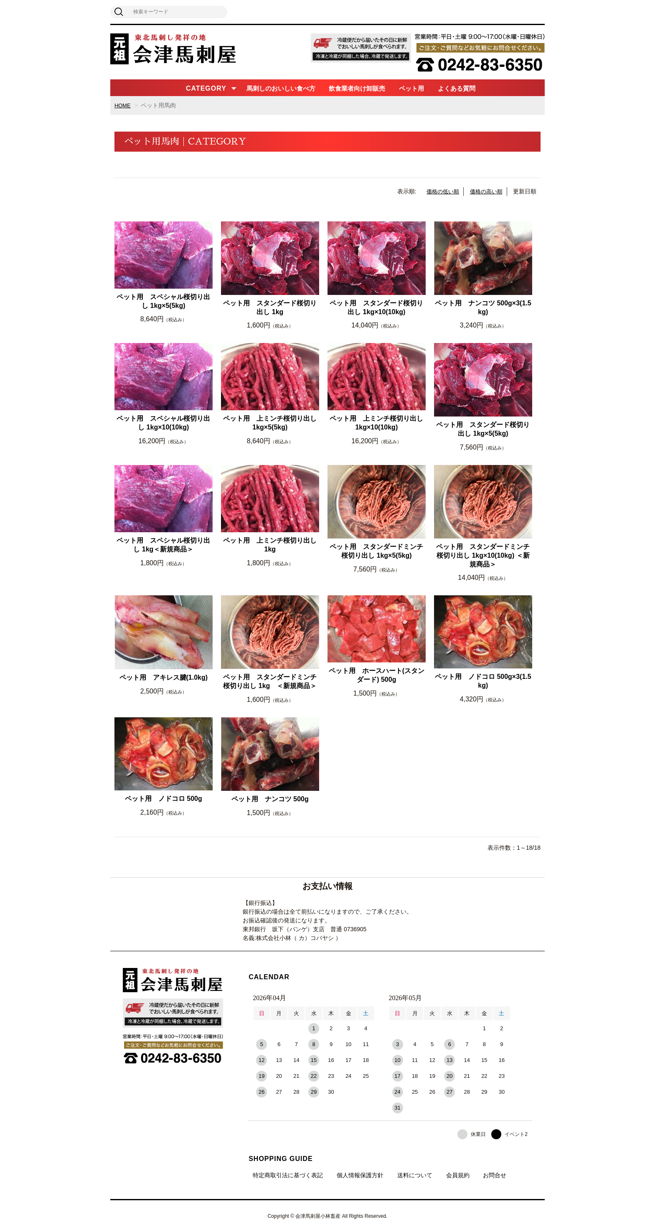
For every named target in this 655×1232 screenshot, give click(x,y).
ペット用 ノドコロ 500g (163, 798)
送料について (414, 1175)
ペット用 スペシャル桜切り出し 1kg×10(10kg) (163, 423)
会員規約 (458, 1175)
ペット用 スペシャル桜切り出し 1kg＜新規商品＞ (163, 545)
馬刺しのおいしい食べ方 (280, 88)
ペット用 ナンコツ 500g (270, 799)
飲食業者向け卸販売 (357, 88)
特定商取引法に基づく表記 (288, 1175)
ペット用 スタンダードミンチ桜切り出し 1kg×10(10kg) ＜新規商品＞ (483, 555)
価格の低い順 (439, 191)
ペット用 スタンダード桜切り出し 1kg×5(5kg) (483, 429)
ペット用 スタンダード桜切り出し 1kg (270, 307)
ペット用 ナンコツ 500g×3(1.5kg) (483, 307)
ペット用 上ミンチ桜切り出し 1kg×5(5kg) (270, 423)
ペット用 (411, 88)
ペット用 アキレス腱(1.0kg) (163, 677)
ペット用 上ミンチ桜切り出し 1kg (270, 545)
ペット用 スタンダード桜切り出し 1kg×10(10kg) (376, 307)
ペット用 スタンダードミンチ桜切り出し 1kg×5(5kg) (376, 551)
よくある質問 (456, 88)
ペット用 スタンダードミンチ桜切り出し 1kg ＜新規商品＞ (270, 681)
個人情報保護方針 (360, 1175)
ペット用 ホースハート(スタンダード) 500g (376, 675)
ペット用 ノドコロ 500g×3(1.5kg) (483, 681)
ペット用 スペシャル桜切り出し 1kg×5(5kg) (163, 301)
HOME (123, 105)
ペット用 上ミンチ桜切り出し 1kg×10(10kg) (376, 423)
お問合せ (494, 1175)
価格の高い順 (485, 191)
